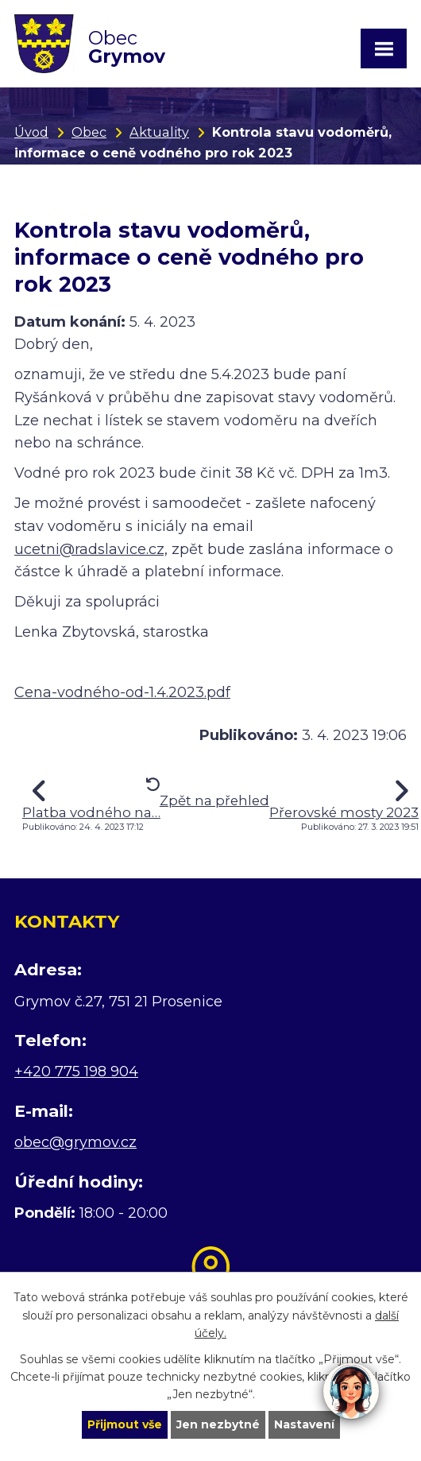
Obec (88, 132)
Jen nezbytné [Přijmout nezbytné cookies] (218, 1424)
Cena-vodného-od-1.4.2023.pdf (122, 692)
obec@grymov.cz (75, 1142)
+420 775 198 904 (76, 1071)
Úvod (31, 132)
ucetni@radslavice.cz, (91, 549)
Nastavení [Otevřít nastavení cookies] (304, 1424)
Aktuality (159, 132)
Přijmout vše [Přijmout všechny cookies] (124, 1424)
